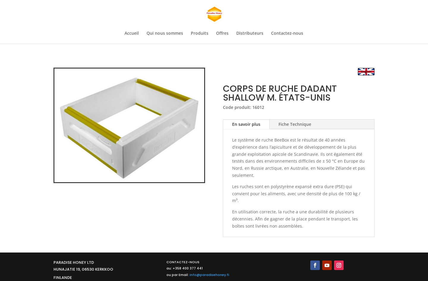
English (366, 71)
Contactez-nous (287, 33)
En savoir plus (246, 124)
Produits (199, 33)
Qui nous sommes (165, 33)
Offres (222, 33)
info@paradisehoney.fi (209, 274)
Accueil (132, 33)
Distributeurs (249, 33)
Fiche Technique (294, 124)
